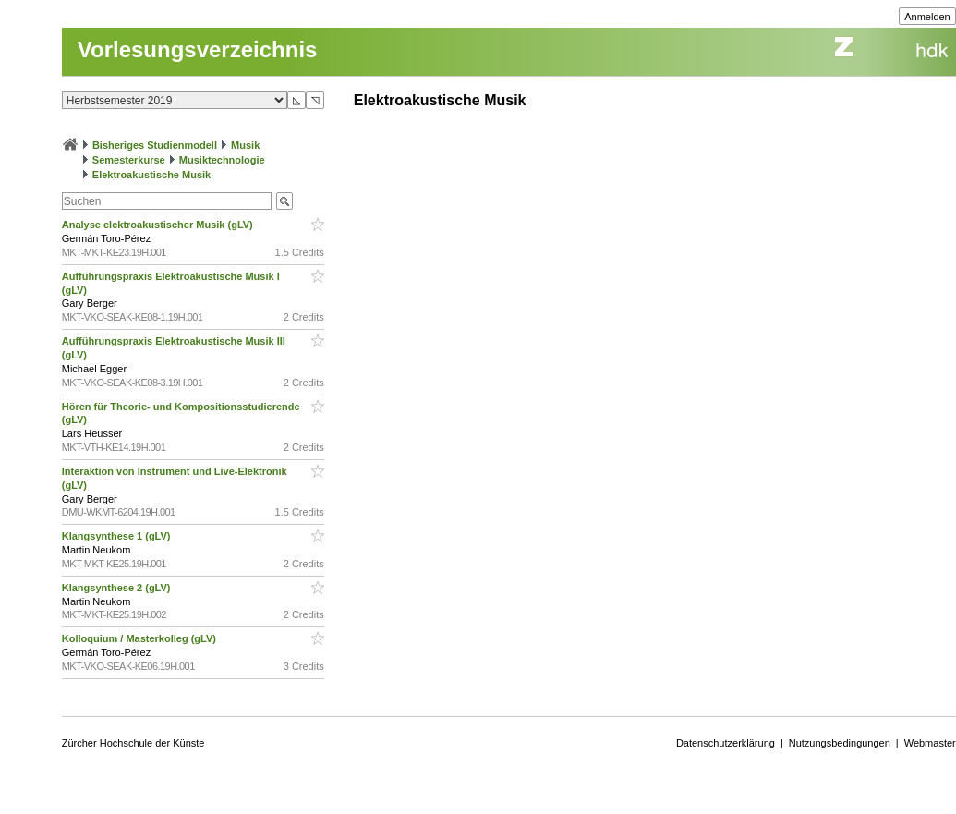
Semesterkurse (128, 159)
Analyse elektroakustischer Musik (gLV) (159, 224)
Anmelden (927, 16)
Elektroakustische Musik (151, 174)
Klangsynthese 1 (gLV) (118, 535)
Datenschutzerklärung (725, 742)
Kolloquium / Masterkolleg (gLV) (140, 638)
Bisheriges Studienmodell (154, 145)
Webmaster (930, 742)
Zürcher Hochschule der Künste (133, 742)
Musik (245, 145)
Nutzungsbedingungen (839, 742)
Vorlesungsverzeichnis (198, 49)
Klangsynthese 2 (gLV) (118, 587)
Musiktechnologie (222, 159)
